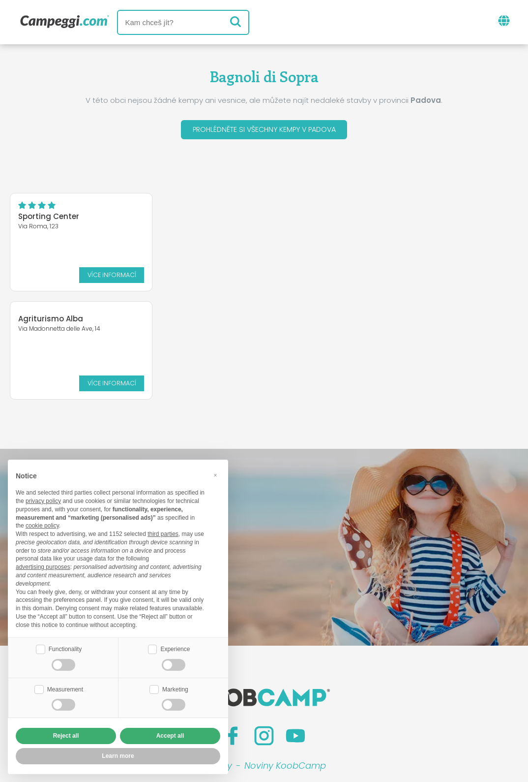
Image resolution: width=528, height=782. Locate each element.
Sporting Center (48, 219)
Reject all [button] (66, 735)
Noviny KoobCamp (285, 660)
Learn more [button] (118, 755)
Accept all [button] (170, 735)
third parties (162, 533)
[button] (215, 474)
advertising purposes (43, 566)
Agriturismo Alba (152, 213)
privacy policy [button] (43, 500)
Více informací (50, 272)
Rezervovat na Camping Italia (332, 700)
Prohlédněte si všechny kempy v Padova (264, 130)
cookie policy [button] (42, 524)
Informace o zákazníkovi (340, 717)
